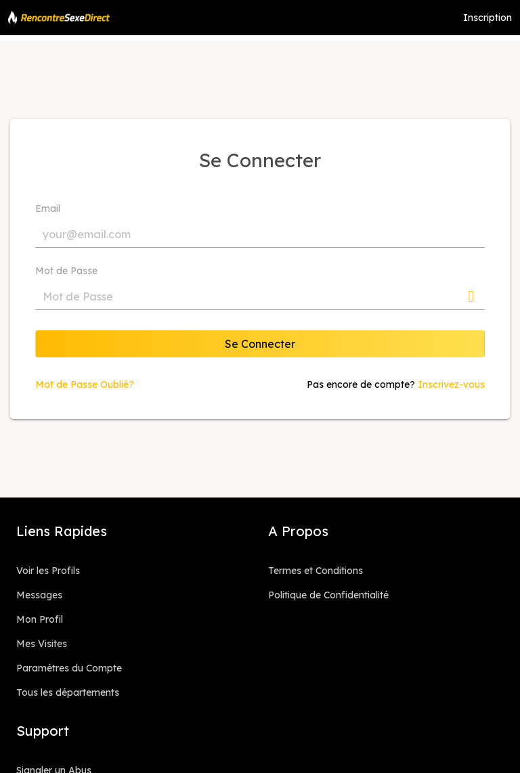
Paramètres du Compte (69, 668)
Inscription (487, 18)
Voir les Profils (48, 571)
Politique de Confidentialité (328, 595)
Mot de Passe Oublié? (84, 384)
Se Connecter (260, 344)
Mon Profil (39, 619)
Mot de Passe (66, 271)
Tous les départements (67, 692)
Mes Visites (41, 644)
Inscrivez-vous (451, 384)
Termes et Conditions (315, 571)
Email (47, 208)
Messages (39, 595)
